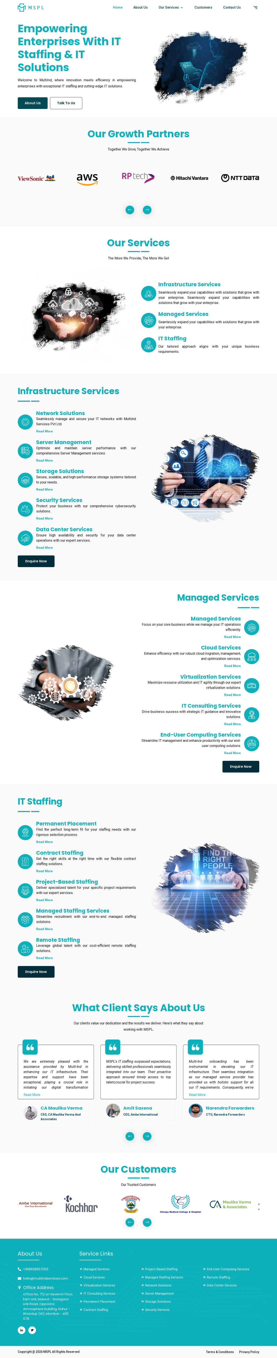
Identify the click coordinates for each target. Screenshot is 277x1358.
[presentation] (130, 210)
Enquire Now (36, 561)
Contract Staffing (93, 1310)
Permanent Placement (97, 1302)
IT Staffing (173, 338)
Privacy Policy (249, 1352)
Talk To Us (68, 102)
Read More (44, 431)
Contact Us (232, 7)
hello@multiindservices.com (45, 1278)
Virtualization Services (97, 1285)
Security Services (155, 1310)
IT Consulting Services (97, 1294)
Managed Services (184, 314)
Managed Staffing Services (162, 1277)
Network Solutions (156, 1285)
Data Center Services (220, 1285)
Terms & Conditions (220, 1352)
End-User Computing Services (226, 1269)
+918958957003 (35, 1269)
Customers (203, 7)
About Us (140, 7)
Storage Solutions (156, 1302)
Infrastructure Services (190, 284)
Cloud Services (92, 1277)
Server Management (157, 1294)
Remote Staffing (216, 1277)
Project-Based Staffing (159, 1269)
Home (117, 7)
